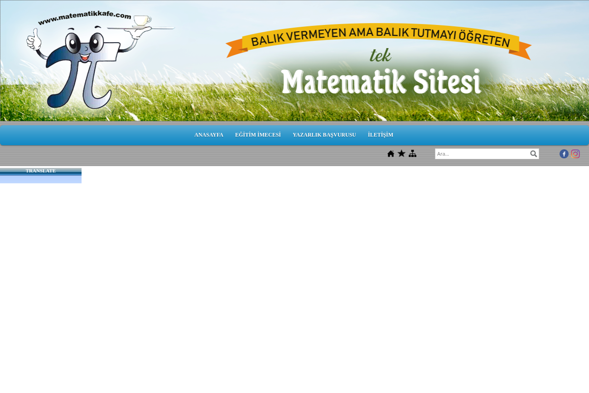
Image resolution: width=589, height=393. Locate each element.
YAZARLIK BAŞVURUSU (324, 135)
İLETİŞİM (380, 135)
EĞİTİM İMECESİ (258, 135)
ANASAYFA (208, 135)
